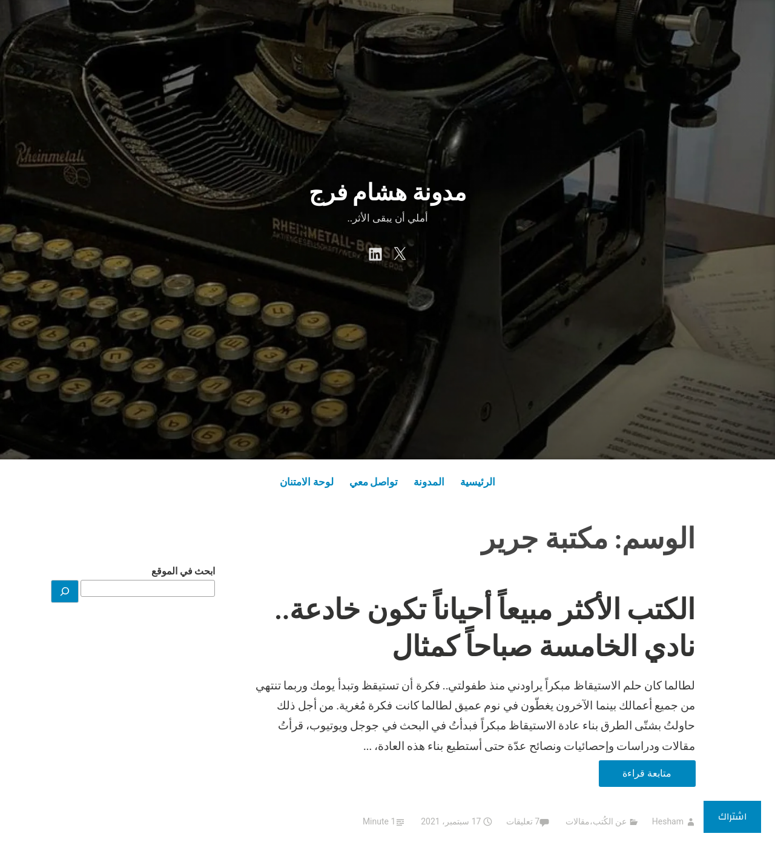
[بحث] (65, 591)
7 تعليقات (522, 821)
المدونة (429, 482)
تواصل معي (373, 482)
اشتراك (732, 816)
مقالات (578, 821)
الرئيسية (477, 482)
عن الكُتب (610, 821)
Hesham (668, 821)
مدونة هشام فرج (387, 192)
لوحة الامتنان (307, 482)
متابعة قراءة (635, 775)
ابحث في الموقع (183, 571)
